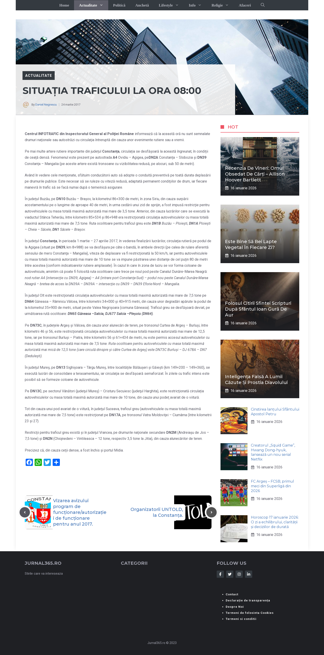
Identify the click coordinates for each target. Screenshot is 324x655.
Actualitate (93, 5)
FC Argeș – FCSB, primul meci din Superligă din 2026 (272, 486)
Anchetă (142, 5)
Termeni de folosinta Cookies (250, 612)
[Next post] (211, 512)
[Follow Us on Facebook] (220, 574)
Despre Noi (235, 606)
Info (198, 5)
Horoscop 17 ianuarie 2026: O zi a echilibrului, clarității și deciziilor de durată (275, 522)
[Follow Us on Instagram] (239, 574)
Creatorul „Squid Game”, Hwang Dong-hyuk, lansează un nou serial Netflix (273, 452)
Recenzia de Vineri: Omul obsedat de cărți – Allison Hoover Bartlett (255, 174)
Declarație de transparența (248, 600)
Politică (119, 5)
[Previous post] (25, 512)
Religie (223, 5)
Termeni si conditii (241, 619)
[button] (263, 5)
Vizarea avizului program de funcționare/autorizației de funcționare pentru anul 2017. (79, 512)
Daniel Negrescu (46, 104)
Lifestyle (171, 5)
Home (64, 5)
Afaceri (245, 5)
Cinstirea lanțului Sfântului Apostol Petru (275, 411)
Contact (232, 594)
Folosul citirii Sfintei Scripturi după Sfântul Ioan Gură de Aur (258, 309)
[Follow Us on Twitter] (229, 574)
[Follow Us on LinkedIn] (248, 574)
